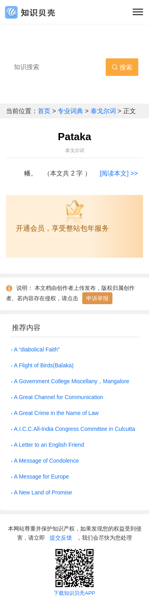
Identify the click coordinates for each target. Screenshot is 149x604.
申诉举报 (97, 298)
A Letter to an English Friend (49, 445)
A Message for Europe (41, 476)
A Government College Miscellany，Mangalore (71, 381)
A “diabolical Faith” (37, 349)
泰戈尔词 (103, 111)
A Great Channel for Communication (58, 397)
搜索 (122, 67)
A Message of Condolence (46, 460)
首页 (45, 111)
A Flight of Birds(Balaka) (44, 365)
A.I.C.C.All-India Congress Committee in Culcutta (74, 429)
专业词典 (71, 111)
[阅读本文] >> (119, 173)
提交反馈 (61, 538)
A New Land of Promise (43, 492)
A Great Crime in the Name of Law (56, 413)
